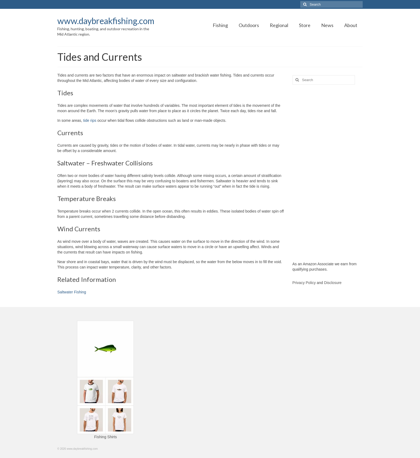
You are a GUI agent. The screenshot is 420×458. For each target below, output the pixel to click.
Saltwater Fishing (71, 292)
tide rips (89, 120)
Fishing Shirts (105, 437)
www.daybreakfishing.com (105, 21)
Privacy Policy (304, 283)
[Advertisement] (327, 173)
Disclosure (333, 283)
